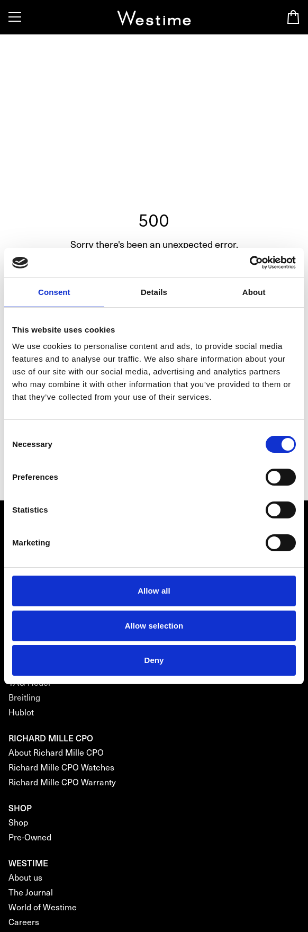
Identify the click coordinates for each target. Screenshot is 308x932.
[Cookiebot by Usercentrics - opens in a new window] (249, 263)
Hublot (21, 712)
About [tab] (254, 292)
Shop (18, 822)
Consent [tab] (54, 292)
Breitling (24, 697)
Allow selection (154, 625)
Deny (154, 660)
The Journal (30, 892)
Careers (23, 921)
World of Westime (42, 906)
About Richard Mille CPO (56, 752)
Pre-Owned (29, 837)
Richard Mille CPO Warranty (62, 781)
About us (25, 877)
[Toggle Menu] (14, 16)
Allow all (154, 590)
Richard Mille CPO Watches (61, 767)
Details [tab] (154, 292)
